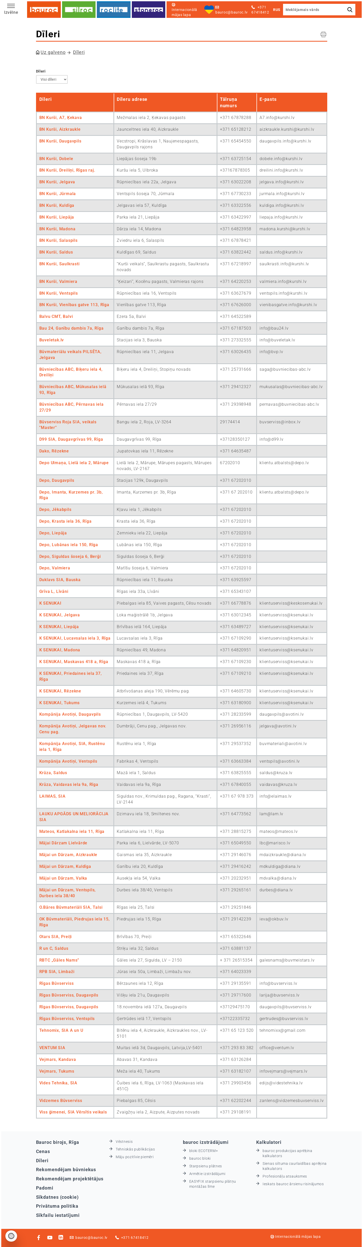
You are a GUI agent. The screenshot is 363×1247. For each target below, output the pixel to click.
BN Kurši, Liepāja (56, 217)
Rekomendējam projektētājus (69, 1178)
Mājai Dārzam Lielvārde (63, 843)
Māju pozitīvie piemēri (135, 1157)
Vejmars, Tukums (56, 1071)
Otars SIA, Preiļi (55, 936)
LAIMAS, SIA (52, 796)
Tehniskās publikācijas (135, 1149)
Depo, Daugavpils (56, 480)
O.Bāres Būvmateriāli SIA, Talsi (71, 907)
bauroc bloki (200, 1158)
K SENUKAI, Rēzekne (60, 691)
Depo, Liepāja (53, 533)
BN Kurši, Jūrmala (57, 193)
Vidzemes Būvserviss (60, 1100)
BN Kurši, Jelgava (57, 181)
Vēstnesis (124, 1142)
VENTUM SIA (52, 1047)
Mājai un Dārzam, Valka (63, 878)
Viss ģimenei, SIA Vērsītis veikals (73, 1112)
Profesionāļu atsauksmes (285, 1176)
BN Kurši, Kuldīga (57, 205)
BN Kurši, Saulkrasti (59, 263)
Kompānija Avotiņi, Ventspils (68, 761)
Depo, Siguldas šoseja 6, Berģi (70, 556)
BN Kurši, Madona (57, 228)
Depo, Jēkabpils (55, 509)
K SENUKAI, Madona (59, 650)
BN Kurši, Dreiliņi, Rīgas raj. (67, 170)
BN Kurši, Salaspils (58, 240)
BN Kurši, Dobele (56, 158)
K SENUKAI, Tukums (59, 702)
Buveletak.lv (51, 340)
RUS (276, 10)
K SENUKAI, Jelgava (59, 615)
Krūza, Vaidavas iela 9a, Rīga (68, 784)
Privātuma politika (57, 1206)
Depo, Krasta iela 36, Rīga (65, 521)
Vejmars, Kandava (57, 1059)
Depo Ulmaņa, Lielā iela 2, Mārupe (74, 462)
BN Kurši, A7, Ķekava (60, 117)
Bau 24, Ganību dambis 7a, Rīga (71, 328)
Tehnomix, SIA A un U (61, 1030)
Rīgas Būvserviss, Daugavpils (68, 995)
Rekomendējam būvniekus (66, 1169)
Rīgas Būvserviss (56, 983)
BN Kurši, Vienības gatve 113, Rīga (74, 304)
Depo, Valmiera (54, 568)
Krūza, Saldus (53, 772)
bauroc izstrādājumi (206, 1142)
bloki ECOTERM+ (203, 1151)
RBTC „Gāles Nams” (59, 960)
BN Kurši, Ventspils (58, 293)
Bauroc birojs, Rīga (57, 1142)
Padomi (44, 1188)
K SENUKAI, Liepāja (59, 626)
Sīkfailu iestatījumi (58, 1215)
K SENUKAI (50, 603)
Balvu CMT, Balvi (56, 316)
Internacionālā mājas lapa (295, 1236)
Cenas (43, 1151)
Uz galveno (53, 52)
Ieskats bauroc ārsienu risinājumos (293, 1184)
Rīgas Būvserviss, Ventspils (67, 1018)
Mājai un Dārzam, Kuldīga (65, 866)
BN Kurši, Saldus (56, 252)
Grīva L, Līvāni (53, 591)
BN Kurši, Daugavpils (60, 141)
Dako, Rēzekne (54, 451)
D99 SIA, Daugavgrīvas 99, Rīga (71, 439)
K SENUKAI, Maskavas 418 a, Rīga (73, 661)
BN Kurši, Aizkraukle (60, 129)
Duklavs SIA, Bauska (60, 579)
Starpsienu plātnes (205, 1166)
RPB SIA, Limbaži (57, 971)
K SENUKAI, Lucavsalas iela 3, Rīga (75, 638)
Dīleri (79, 52)
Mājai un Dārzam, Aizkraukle (68, 854)
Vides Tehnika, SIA (58, 1083)
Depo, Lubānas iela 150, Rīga (68, 544)
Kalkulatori (269, 1142)
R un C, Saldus (53, 948)
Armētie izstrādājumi (207, 1174)
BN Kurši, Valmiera (58, 281)
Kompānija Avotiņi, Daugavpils (70, 714)
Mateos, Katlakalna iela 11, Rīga (72, 831)
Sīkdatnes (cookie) (57, 1197)
